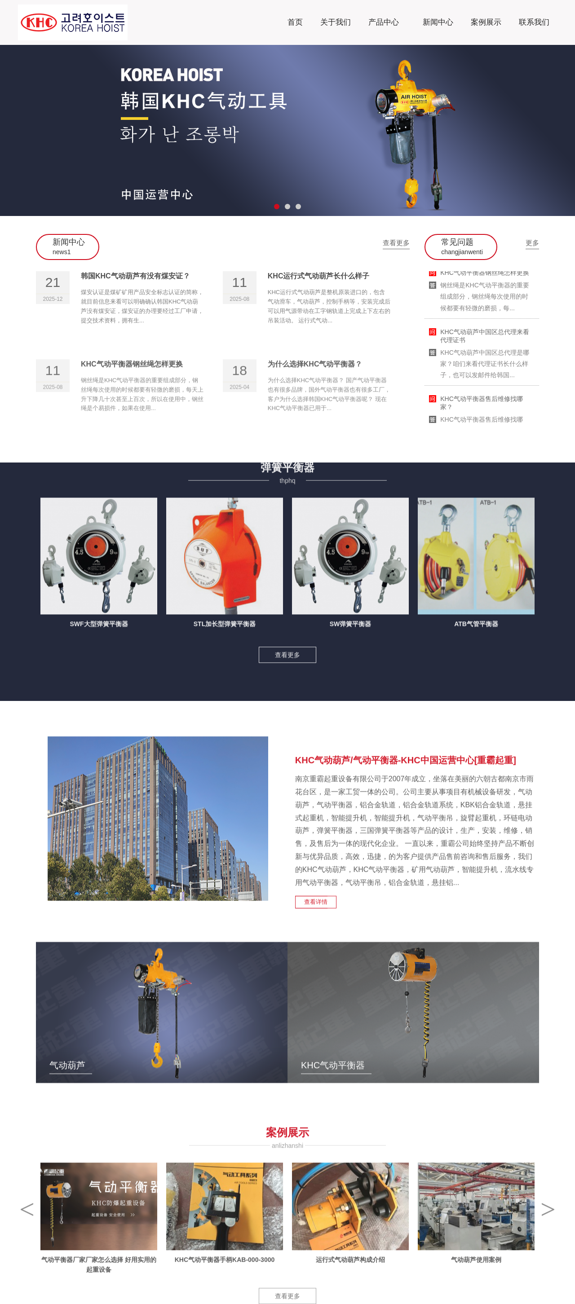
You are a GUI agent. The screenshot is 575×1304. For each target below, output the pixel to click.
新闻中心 (438, 22)
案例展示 (486, 22)
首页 (295, 22)
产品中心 (384, 19)
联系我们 (534, 22)
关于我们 (335, 22)
